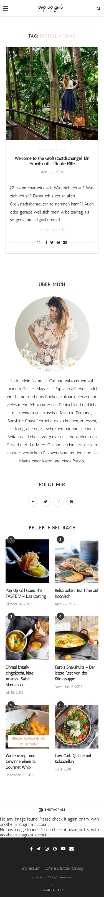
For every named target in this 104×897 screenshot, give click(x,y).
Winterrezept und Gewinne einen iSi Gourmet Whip (21, 761)
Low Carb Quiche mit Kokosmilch (73, 758)
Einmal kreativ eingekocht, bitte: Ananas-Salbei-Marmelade (20, 676)
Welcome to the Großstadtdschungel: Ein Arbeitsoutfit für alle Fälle (52, 161)
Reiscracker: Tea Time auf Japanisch (76, 593)
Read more (52, 229)
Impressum (30, 868)
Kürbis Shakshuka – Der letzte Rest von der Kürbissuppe (75, 673)
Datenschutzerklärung (64, 868)
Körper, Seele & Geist (51, 150)
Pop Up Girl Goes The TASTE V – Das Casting (26, 593)
